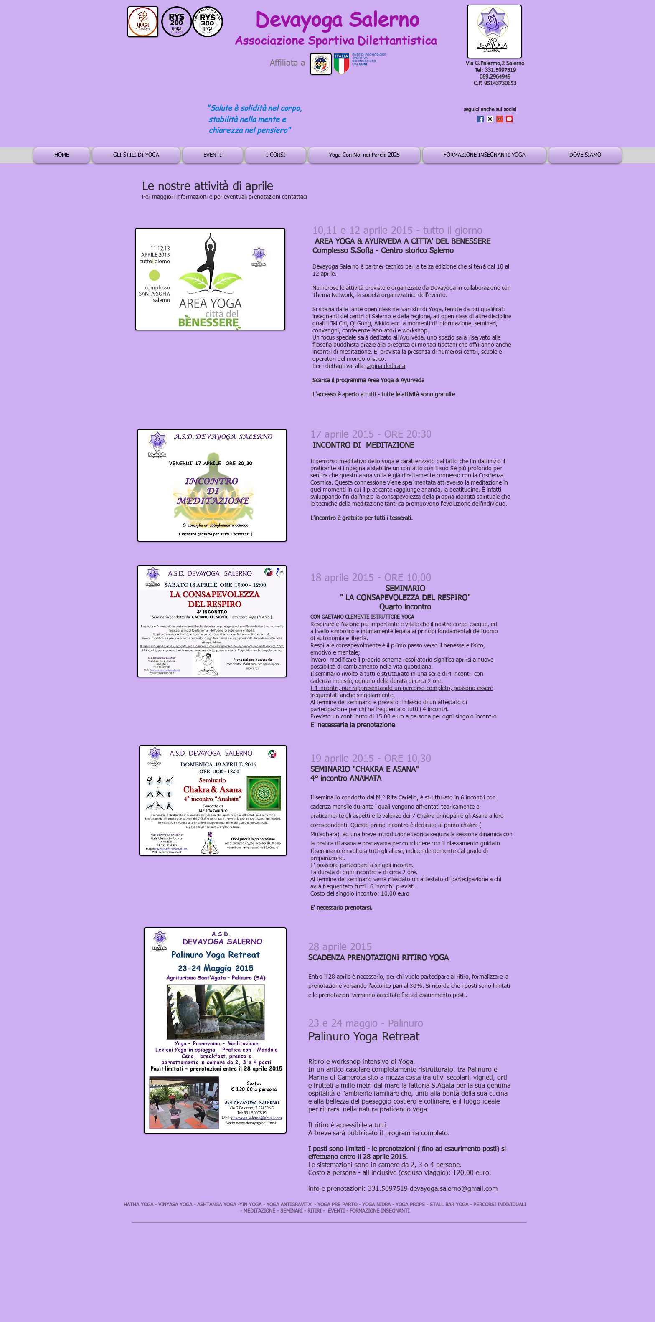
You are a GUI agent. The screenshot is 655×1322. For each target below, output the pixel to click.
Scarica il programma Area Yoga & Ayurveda (368, 380)
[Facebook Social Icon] (480, 119)
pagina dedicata (385, 366)
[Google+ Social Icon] (499, 119)
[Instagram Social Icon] (490, 119)
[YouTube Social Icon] (509, 119)
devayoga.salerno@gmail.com (454, 1189)
